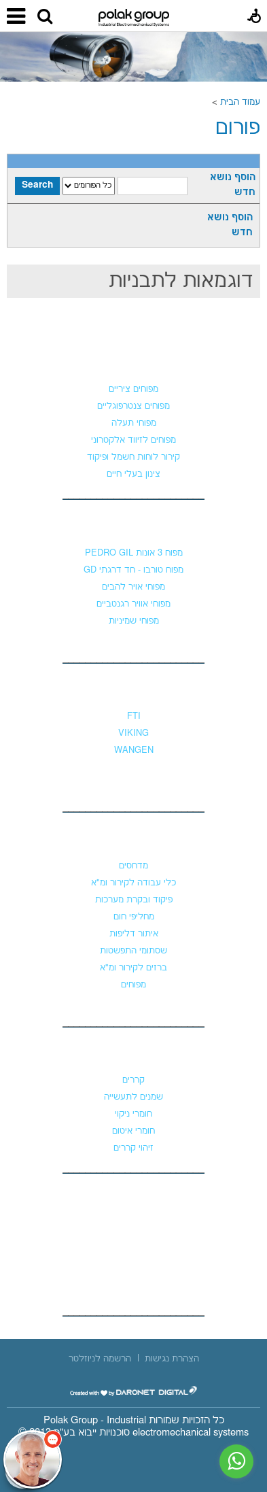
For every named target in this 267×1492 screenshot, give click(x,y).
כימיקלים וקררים (134, 1052)
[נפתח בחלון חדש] (134, 1391)
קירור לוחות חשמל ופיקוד (133, 457)
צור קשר (133, 1198)
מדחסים (133, 865)
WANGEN (134, 750)
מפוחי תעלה (133, 423)
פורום (237, 128)
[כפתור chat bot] (32, 1459)
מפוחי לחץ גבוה (133, 525)
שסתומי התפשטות (133, 950)
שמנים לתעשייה (133, 1096)
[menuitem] (172, 1358)
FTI (134, 716)
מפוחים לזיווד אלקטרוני (133, 440)
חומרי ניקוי (133, 1113)
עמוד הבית (240, 102)
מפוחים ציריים (133, 389)
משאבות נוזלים (134, 689)
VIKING (133, 733)
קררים (133, 1079)
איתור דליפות (133, 933)
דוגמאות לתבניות (181, 281)
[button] (45, 17)
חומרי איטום (133, 1130)
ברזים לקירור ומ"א (133, 967)
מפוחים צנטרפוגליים (133, 406)
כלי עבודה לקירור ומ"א (133, 882)
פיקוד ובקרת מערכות (134, 899)
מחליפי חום (133, 916)
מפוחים (134, 362)
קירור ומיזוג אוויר (133, 838)
